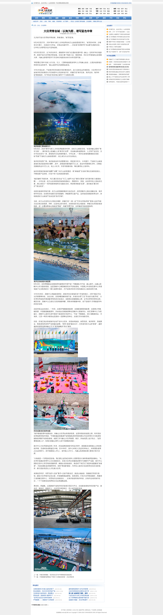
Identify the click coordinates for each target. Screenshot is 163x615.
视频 (108, 11)
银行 (122, 11)
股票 (118, 11)
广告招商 (93, 610)
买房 (101, 13)
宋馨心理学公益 (97, 21)
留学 (122, 8)
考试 (118, 8)
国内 (83, 13)
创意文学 (36, 21)
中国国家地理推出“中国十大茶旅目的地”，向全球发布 (57, 577)
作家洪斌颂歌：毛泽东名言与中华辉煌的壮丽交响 (56, 575)
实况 (101, 11)
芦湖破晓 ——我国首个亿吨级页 (44, 600)
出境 (87, 13)
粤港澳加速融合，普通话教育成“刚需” (119, 74)
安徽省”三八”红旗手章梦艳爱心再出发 (119, 59)
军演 (104, 11)
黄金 (126, 11)
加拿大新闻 (44, 605)
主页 (34, 25)
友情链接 (99, 610)
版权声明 (81, 610)
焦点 (108, 8)
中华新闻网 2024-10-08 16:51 (68, 33)
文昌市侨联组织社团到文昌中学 (79, 591)
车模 (122, 13)
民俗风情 (59, 21)
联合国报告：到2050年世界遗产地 (44, 591)
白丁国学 (65, 21)
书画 (90, 11)
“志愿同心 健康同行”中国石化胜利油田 (119, 34)
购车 (126, 13)
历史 (83, 11)
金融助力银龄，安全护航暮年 (78, 600)
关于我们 (63, 610)
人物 (45, 21)
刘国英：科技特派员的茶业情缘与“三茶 (119, 62)
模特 (101, 8)
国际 (83, 8)
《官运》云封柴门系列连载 (77, 21)
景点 (90, 13)
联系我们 (69, 610)
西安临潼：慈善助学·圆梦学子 (43, 595)
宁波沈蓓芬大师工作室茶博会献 (79, 595)
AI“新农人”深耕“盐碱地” (115, 47)
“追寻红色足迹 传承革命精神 (42, 597)
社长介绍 (75, 610)
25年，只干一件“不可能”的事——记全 (119, 32)
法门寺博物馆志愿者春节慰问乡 (79, 597)
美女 (104, 8)
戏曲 (87, 11)
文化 (38, 25)
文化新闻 (89, 21)
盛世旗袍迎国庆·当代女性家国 (78, 589)
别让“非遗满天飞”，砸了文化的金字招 (119, 52)
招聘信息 (87, 610)
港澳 (87, 8)
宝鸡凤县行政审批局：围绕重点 (43, 593)
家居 (108, 13)
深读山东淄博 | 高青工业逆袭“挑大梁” (119, 44)
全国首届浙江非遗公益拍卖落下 (43, 589)
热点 (126, 8)
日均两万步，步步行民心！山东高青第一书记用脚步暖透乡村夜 (51, 3)
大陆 (90, 8)
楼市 (104, 13)
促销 (118, 13)
